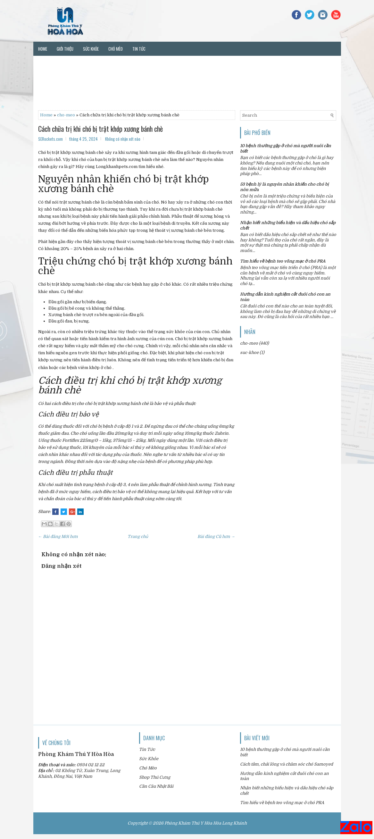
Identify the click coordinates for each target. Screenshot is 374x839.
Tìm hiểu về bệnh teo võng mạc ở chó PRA (282, 261)
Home (42, 49)
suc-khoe (249, 352)
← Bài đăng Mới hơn (58, 536)
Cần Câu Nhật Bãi (156, 786)
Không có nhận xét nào (122, 139)
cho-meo (66, 115)
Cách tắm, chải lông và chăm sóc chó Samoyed (286, 764)
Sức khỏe (91, 49)
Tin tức (138, 49)
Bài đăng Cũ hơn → (216, 536)
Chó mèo (115, 49)
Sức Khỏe (148, 758)
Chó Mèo (148, 768)
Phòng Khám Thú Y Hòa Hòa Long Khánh (205, 823)
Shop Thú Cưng (154, 777)
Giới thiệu (65, 49)
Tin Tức (147, 749)
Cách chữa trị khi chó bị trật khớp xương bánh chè (100, 128)
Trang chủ (138, 536)
